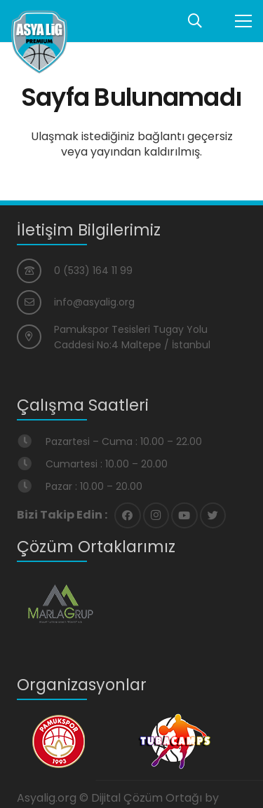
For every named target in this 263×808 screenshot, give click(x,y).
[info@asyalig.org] (35, 302)
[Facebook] (127, 515)
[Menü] (243, 21)
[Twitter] (213, 515)
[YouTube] (184, 515)
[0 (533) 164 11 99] (35, 271)
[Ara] (195, 21)
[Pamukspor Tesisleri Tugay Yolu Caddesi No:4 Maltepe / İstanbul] (35, 336)
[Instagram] (156, 515)
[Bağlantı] (39, 42)
